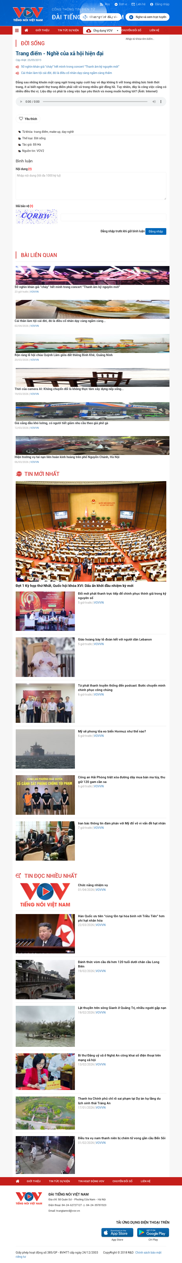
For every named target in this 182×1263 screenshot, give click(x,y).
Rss (104, 4)
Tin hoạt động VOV (91, 1181)
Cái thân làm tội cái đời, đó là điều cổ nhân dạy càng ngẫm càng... (60, 321)
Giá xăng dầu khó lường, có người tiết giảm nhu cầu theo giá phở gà (61, 423)
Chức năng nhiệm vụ (93, 885)
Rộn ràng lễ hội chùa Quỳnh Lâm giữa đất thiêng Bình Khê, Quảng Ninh (64, 355)
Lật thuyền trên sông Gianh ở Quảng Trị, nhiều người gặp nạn (122, 1008)
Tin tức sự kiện (68, 30)
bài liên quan (39, 255)
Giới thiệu (42, 30)
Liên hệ (138, 4)
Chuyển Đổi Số (131, 30)
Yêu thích (31, 119)
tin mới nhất (41, 474)
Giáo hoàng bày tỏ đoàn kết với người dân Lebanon (115, 639)
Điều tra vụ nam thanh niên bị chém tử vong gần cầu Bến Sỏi (121, 1138)
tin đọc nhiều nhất (50, 876)
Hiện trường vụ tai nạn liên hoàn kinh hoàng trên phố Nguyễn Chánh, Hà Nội (67, 457)
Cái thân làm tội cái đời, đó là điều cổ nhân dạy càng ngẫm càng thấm (66, 73)
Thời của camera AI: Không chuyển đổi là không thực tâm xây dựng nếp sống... (69, 389)
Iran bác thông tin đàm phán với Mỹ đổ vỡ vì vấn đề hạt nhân (122, 823)
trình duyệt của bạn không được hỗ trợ (91, 102)
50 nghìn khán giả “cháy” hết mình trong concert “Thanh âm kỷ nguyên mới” (70, 66)
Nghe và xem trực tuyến (147, 17)
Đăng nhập (159, 4)
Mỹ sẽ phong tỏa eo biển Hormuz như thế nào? (112, 731)
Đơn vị (120, 4)
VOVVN (34, 291)
